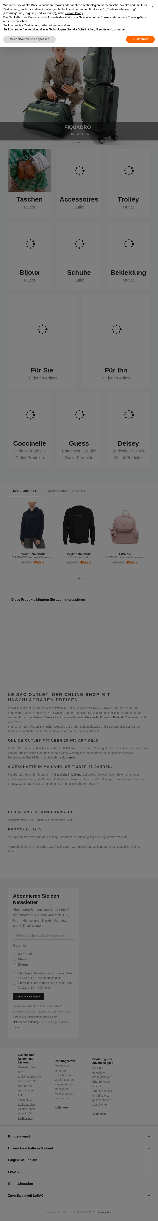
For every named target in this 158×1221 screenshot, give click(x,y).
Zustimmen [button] (140, 39)
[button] (152, 6)
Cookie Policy (74, 13)
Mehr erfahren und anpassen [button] (29, 39)
